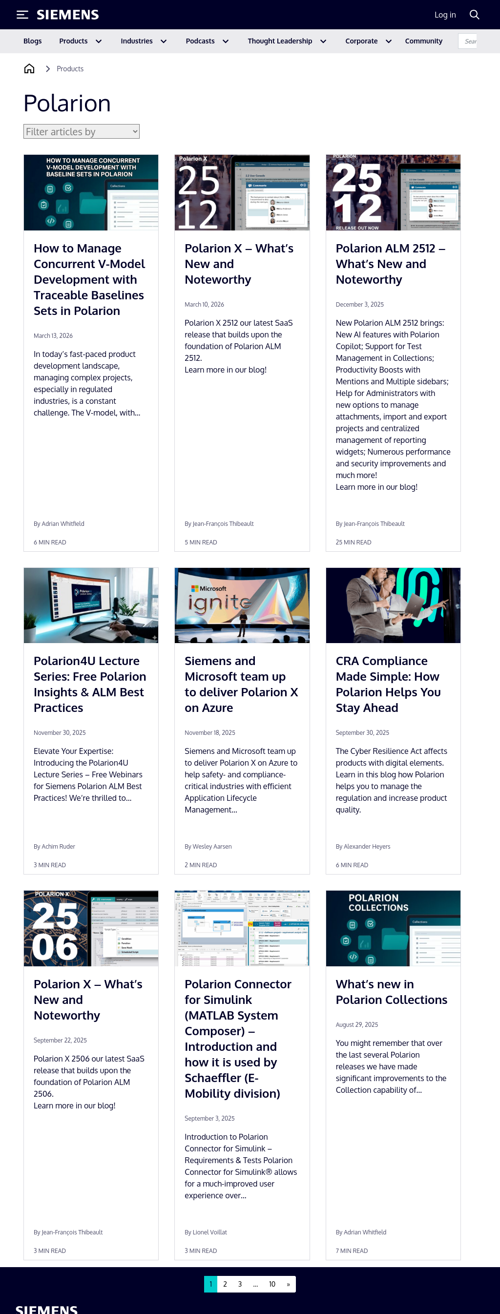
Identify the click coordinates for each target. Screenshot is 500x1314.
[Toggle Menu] (22, 14)
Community (424, 41)
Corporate (362, 41)
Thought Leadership (280, 41)
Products (74, 41)
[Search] (474, 14)
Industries (137, 41)
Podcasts (200, 41)
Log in (445, 15)
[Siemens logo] (68, 15)
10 (272, 1284)
